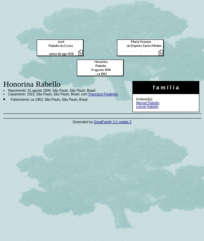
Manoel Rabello (148, 103)
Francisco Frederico (103, 94)
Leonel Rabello (147, 106)
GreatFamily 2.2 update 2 (112, 122)
